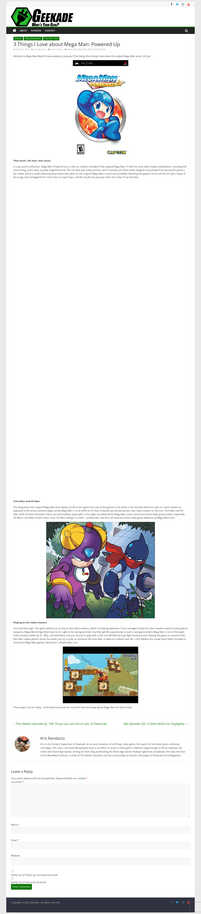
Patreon (36, 30)
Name (15, 824)
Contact (50, 30)
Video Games (100, 49)
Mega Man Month (33, 38)
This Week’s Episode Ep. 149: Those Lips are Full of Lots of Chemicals (60, 724)
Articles (18, 38)
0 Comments (55, 49)
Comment (17, 781)
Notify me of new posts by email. (29, 882)
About (23, 30)
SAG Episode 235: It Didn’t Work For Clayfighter (155, 724)
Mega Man (72, 49)
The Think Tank (51, 38)
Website (15, 855)
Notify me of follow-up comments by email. (34, 874)
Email (15, 840)
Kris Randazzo (40, 49)
